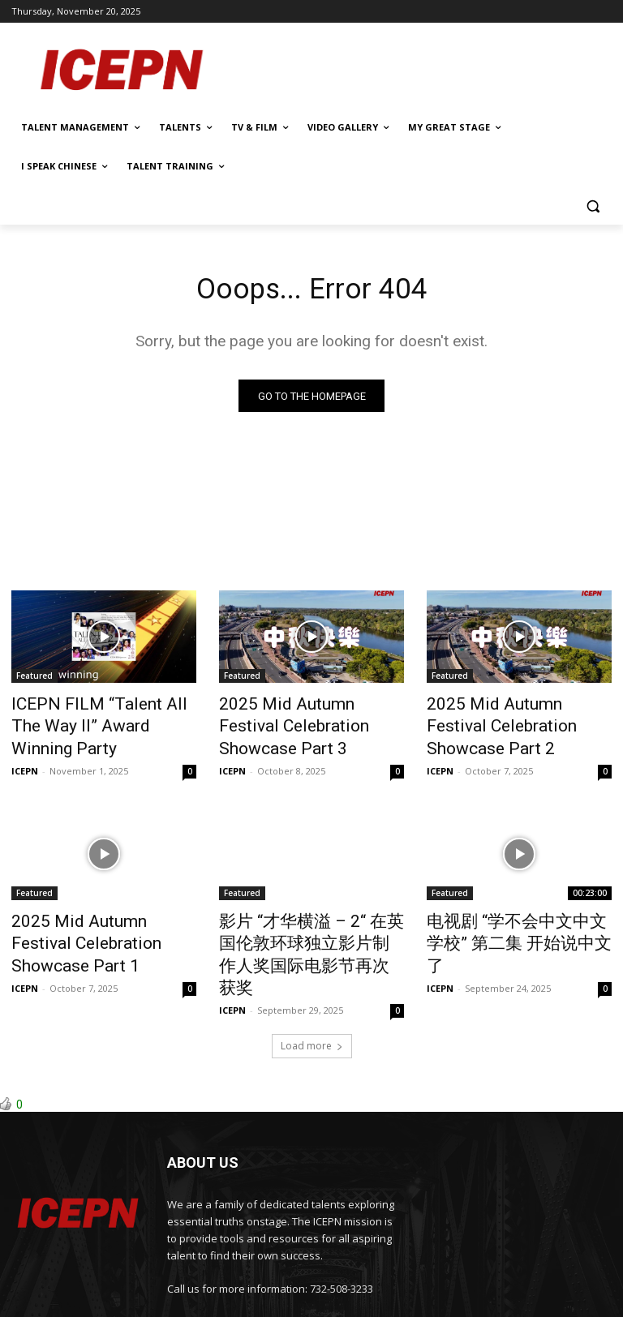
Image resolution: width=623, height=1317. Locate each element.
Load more (312, 984)
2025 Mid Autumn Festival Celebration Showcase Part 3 (307, 715)
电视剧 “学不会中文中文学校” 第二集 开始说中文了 (516, 902)
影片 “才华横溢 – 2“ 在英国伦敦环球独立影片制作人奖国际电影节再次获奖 (308, 911)
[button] (593, 206)
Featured (34, 679)
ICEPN (24, 744)
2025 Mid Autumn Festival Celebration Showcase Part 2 (515, 715)
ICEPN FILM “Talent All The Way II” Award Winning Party (97, 715)
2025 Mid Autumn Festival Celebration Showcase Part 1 (99, 902)
